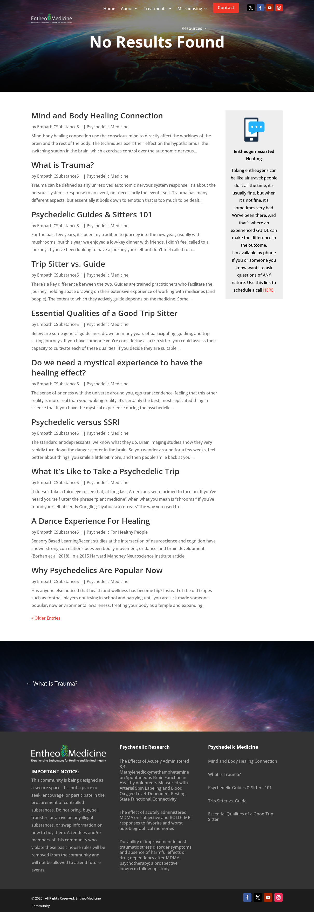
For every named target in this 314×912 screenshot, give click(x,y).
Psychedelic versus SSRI (75, 422)
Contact (226, 7)
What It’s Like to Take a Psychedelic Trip (105, 471)
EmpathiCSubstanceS (58, 127)
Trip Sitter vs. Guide (68, 263)
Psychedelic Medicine (107, 127)
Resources (192, 28)
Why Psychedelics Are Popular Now (96, 570)
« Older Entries (45, 618)
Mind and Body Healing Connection (97, 115)
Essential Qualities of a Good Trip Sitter (104, 313)
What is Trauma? (62, 164)
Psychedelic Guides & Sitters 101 (91, 214)
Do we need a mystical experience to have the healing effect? (117, 367)
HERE (268, 290)
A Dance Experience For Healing (90, 520)
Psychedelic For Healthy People (117, 532)
